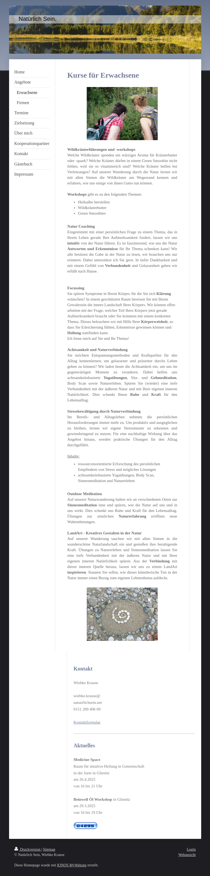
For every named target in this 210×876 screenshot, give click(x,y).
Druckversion (27, 849)
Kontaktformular (87, 722)
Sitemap (49, 849)
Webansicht (187, 855)
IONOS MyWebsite (71, 865)
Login (191, 849)
